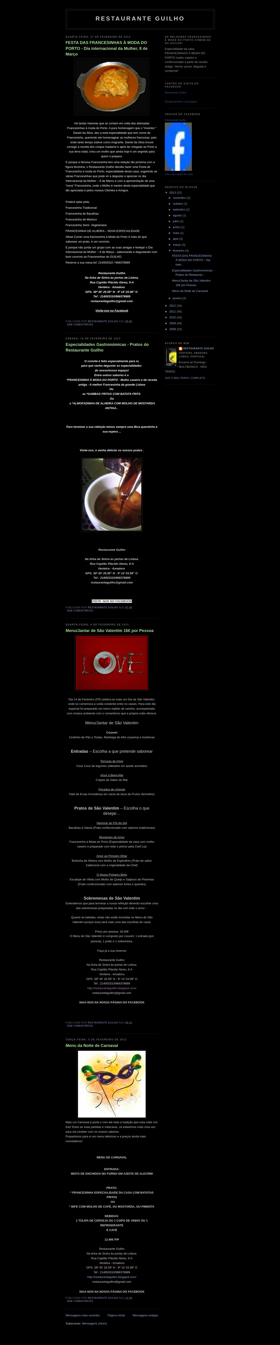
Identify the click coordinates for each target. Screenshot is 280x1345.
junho (177, 227)
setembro (179, 209)
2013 (173, 192)
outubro (178, 203)
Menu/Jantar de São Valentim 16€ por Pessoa (110, 630)
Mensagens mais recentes (83, 1315)
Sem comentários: (81, 324)
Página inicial (116, 1315)
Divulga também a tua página (181, 101)
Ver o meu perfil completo (185, 378)
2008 (173, 329)
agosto (178, 215)
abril (176, 239)
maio (176, 233)
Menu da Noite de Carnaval (92, 1045)
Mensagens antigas (145, 1315)
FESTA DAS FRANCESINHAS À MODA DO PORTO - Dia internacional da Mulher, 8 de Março (107, 48)
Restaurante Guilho (140, 18)
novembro (180, 197)
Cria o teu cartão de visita (179, 174)
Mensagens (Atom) (94, 1323)
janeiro (178, 298)
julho (176, 221)
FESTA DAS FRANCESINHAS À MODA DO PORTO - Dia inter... (192, 260)
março (177, 244)
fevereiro (179, 250)
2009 (173, 323)
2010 (173, 317)
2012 (173, 305)
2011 (173, 311)
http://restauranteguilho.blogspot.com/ (111, 988)
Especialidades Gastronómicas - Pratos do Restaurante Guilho (107, 347)
